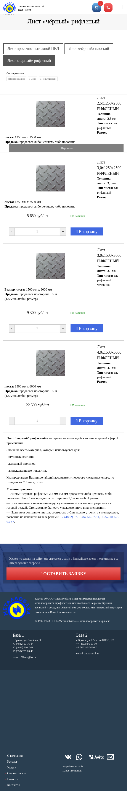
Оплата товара (16, 773)
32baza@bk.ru (28, 657)
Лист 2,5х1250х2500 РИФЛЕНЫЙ (109, 103)
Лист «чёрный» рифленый (29, 60)
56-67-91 (93, 517)
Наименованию (16, 78)
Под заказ (66, 148)
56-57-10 (107, 517)
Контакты (13, 785)
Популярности (48, 78)
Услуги (11, 767)
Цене (32, 78)
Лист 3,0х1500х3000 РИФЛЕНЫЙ (109, 255)
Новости (12, 779)
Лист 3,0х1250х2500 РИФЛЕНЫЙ (109, 167)
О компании (15, 755)
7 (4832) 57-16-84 (74, 517)
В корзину (87, 231)
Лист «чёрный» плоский (89, 48)
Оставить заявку (63, 573)
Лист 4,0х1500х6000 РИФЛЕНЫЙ (109, 352)
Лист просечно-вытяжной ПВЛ (33, 48)
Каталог (12, 761)
